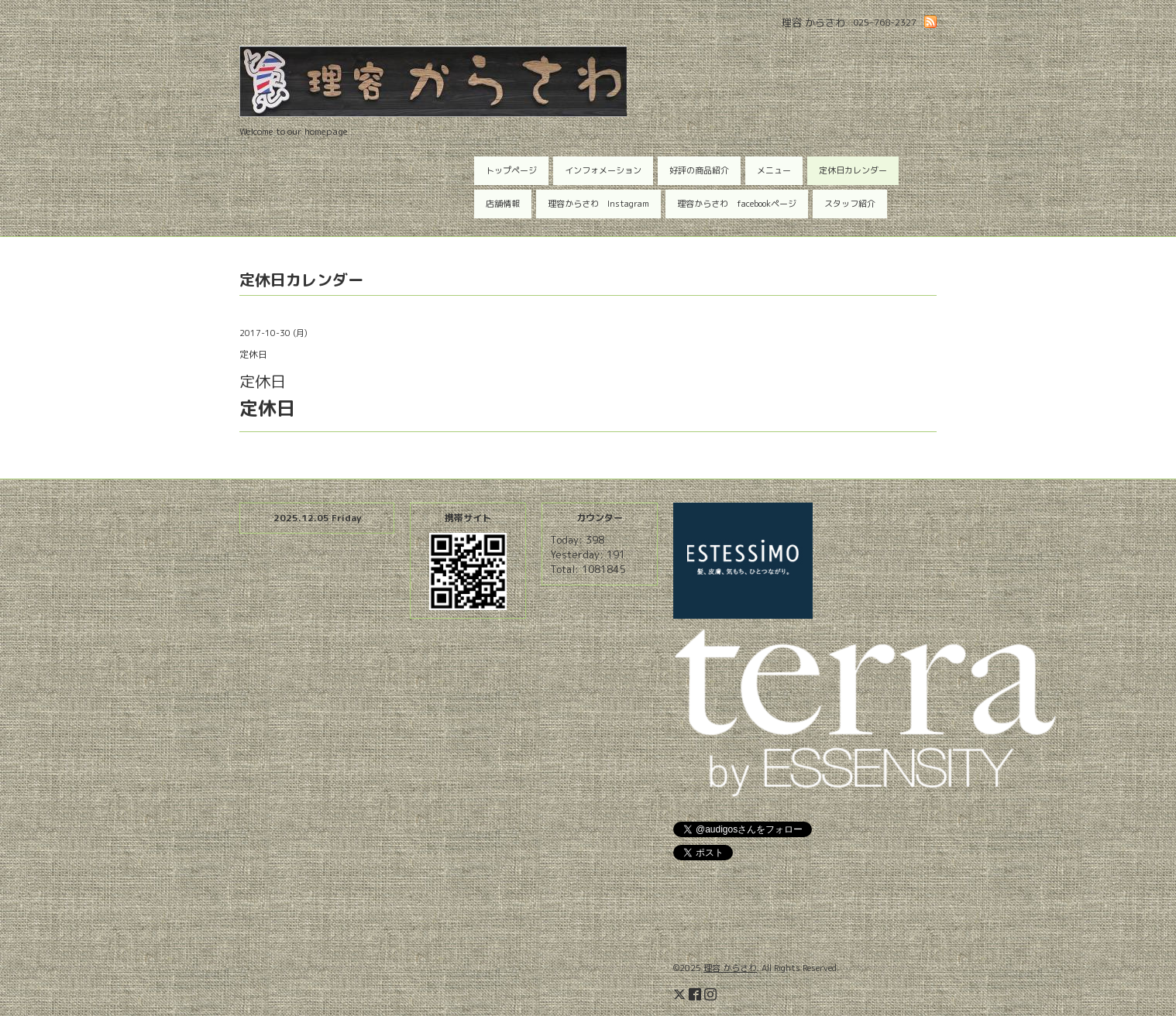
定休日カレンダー (853, 170)
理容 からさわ (730, 968)
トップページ (511, 170)
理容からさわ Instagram (598, 203)
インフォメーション (603, 170)
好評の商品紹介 (699, 170)
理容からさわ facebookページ (736, 203)
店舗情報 (503, 203)
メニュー (774, 170)
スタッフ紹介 (849, 203)
